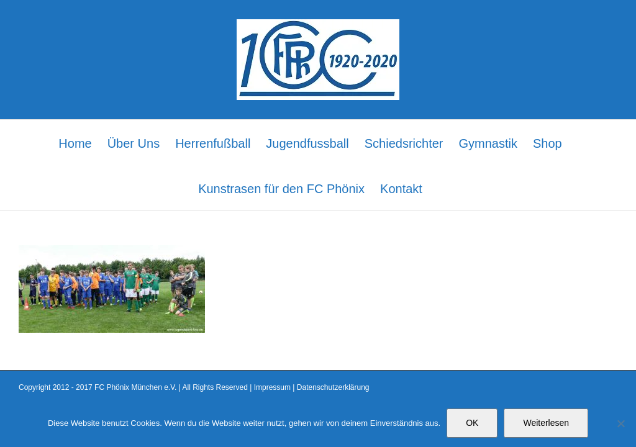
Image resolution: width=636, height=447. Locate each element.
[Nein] (620, 423)
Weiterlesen (546, 423)
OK (472, 423)
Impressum (272, 387)
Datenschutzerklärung (333, 387)
